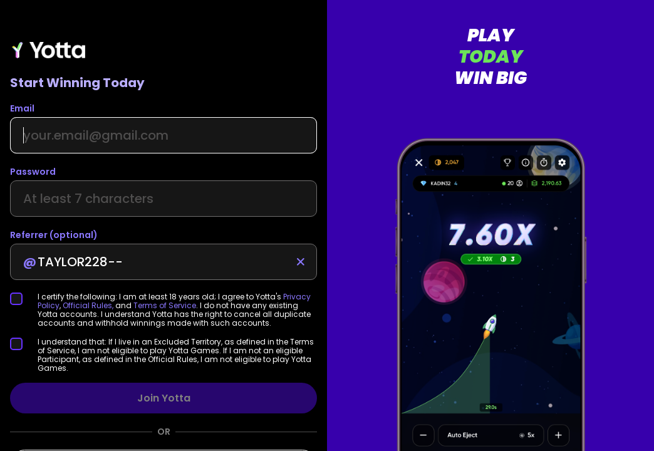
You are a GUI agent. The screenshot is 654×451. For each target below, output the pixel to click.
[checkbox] (24, 299)
